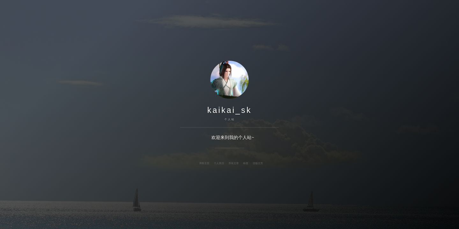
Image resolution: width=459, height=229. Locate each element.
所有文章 (234, 163)
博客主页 (204, 163)
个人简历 (219, 163)
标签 (245, 163)
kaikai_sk (229, 110)
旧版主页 (258, 163)
